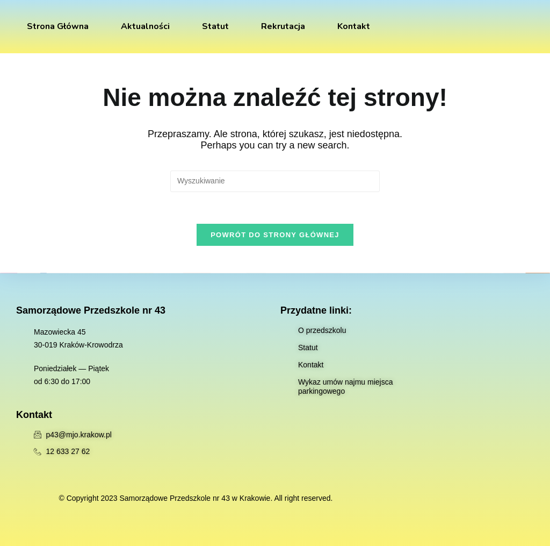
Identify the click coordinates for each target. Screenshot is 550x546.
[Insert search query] (275, 181)
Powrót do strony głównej (275, 235)
